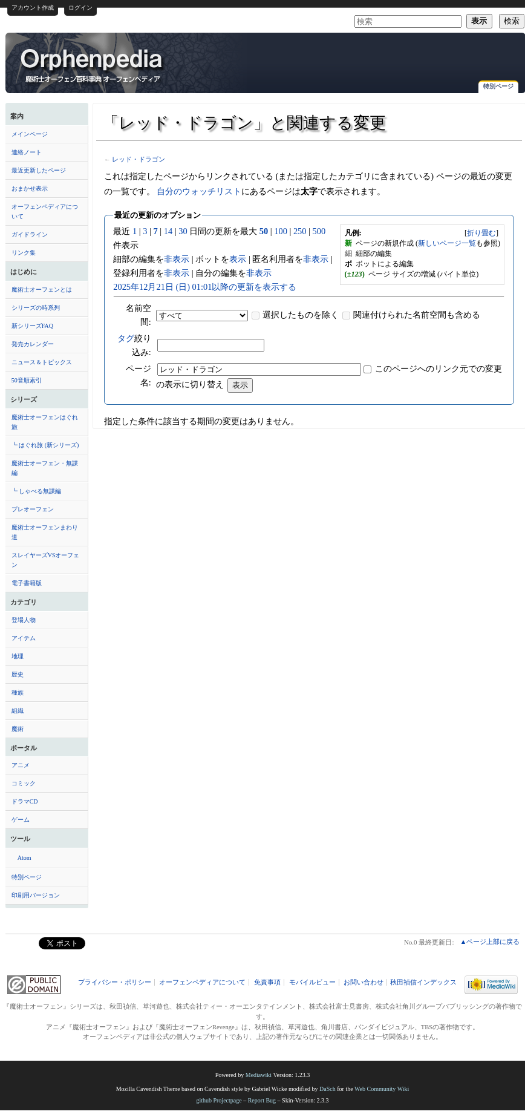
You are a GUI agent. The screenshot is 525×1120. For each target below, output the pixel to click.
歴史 (17, 674)
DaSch (327, 1089)
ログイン (80, 7)
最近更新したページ (38, 170)
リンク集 (23, 252)
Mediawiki (259, 1075)
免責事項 (267, 982)
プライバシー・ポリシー (114, 982)
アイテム (23, 638)
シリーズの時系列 (35, 307)
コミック (23, 783)
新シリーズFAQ (32, 326)
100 (280, 231)
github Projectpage (218, 1100)
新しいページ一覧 (447, 243)
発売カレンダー (32, 344)
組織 (17, 710)
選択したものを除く (300, 314)
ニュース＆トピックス (41, 362)
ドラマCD (24, 801)
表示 (237, 259)
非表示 (176, 259)
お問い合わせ (363, 982)
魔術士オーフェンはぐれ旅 (44, 422)
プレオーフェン (32, 509)
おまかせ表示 (29, 188)
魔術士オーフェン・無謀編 (44, 468)
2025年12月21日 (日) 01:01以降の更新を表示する (204, 287)
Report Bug (262, 1100)
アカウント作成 (32, 7)
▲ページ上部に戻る (490, 941)
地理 (17, 656)
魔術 (17, 728)
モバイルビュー (312, 982)
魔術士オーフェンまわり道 (44, 532)
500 (319, 231)
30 (182, 231)
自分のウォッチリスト (199, 191)
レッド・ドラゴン (138, 159)
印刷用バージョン (35, 895)
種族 (17, 692)
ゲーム (20, 819)
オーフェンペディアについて (44, 211)
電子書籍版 (26, 583)
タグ (125, 338)
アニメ (20, 765)
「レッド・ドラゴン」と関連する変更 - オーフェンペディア (93, 64)
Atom (24, 857)
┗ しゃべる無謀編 (36, 491)
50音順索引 (26, 380)
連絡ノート (26, 152)
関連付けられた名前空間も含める (416, 314)
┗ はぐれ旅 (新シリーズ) (45, 445)
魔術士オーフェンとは (41, 289)
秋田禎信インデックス (423, 982)
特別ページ (498, 86)
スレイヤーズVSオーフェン (45, 560)
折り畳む (481, 233)
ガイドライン (29, 234)
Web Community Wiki (381, 1089)
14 (168, 231)
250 (300, 231)
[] (481, 233)
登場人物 (23, 620)
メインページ (29, 134)
